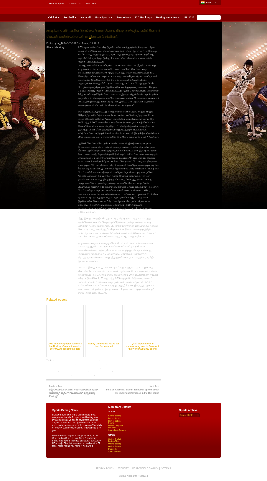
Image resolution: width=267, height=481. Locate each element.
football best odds (109, 360)
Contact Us (75, 3)
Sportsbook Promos (117, 430)
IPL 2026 (189, 17)
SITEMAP (166, 468)
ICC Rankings (143, 17)
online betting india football (73, 370)
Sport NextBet (114, 452)
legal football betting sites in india (119, 367)
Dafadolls (112, 449)
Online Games (114, 446)
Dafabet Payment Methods (115, 427)
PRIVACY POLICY (105, 468)
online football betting (100, 370)
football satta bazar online (60, 367)
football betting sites (64, 363)
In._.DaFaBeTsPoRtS (67, 43)
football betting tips (118, 363)
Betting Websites (166, 17)
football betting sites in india (91, 363)
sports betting (129, 374)
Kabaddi (85, 17)
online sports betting (83, 374)
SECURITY (123, 468)
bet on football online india (69, 360)
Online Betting (114, 444)
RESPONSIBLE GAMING (145, 468)
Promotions (124, 17)
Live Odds (91, 3)
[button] (218, 17)
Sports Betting (114, 416)
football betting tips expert (143, 363)
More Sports (102, 17)
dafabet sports (91, 360)
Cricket (52, 17)
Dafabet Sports (56, 3)
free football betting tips (87, 367)
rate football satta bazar (108, 374)
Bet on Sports (114, 418)
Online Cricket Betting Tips (114, 440)
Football (69, 17)
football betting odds (131, 360)
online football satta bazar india (129, 370)
